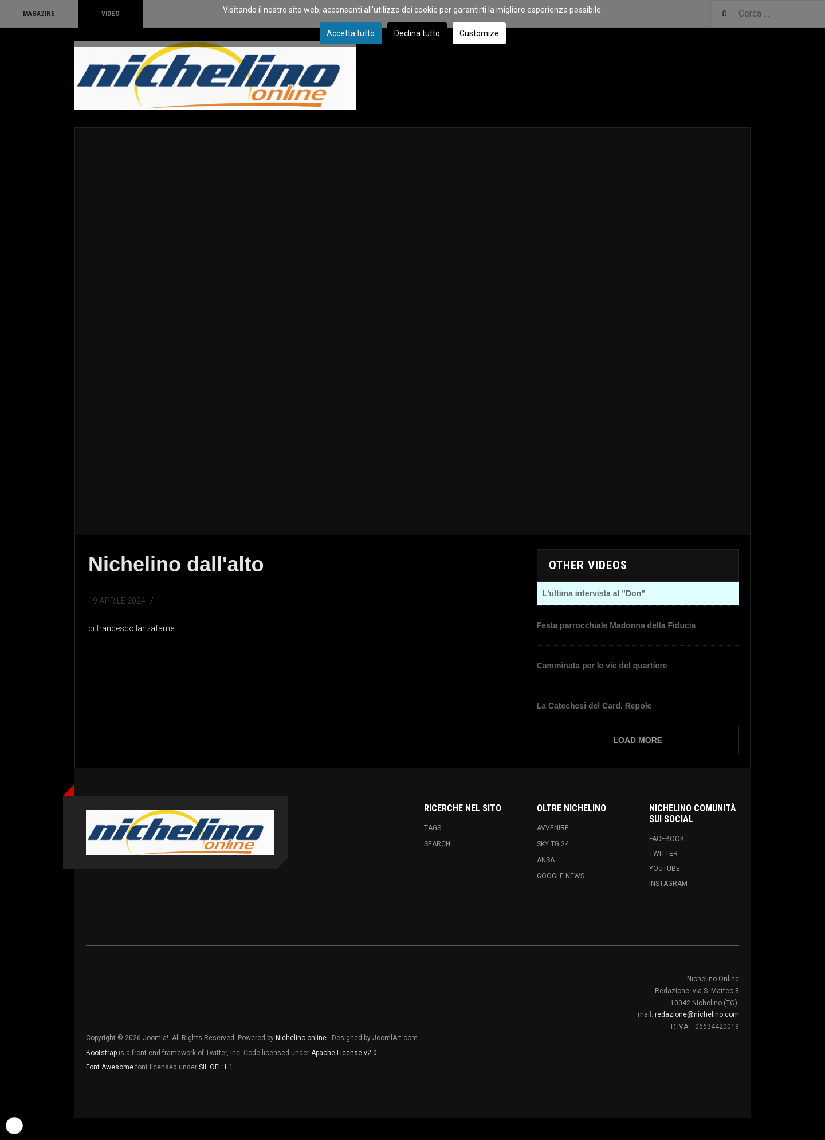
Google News (560, 876)
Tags (432, 828)
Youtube (664, 869)
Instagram (668, 884)
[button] (14, 1125)
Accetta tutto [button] (351, 33)
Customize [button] (479, 33)
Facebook (666, 839)
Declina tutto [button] (417, 33)
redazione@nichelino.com (697, 1014)
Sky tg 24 (553, 844)
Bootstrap (101, 1053)
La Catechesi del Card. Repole (594, 705)
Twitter (663, 854)
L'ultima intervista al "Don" (594, 593)
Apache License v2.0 (344, 1053)
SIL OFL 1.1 (216, 1067)
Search (437, 844)
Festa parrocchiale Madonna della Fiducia (616, 625)
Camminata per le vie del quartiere (602, 665)
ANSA (546, 860)
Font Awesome (109, 1067)
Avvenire (553, 828)
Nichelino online (301, 1038)
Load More (638, 740)
